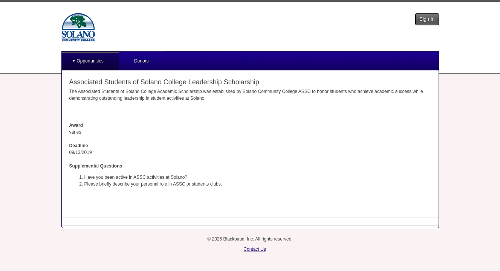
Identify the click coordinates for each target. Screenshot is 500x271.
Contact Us (254, 249)
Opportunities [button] (90, 61)
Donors (141, 61)
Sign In (426, 19)
